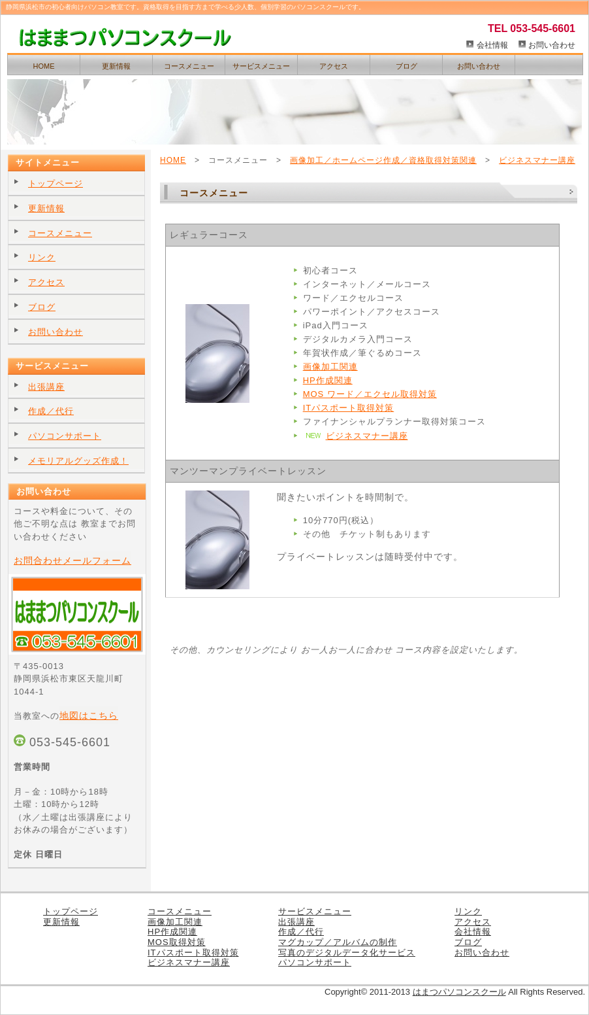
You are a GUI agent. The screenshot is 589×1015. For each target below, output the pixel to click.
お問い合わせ (551, 45)
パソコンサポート (64, 436)
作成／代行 (51, 411)
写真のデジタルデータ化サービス (346, 952)
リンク (42, 257)
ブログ (406, 66)
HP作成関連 (328, 380)
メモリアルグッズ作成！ (78, 461)
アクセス (333, 66)
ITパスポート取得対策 (348, 408)
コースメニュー (189, 66)
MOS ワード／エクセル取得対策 (370, 394)
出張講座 (46, 387)
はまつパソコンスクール (459, 992)
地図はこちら (88, 715)
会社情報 (492, 45)
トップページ (55, 183)
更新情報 (116, 66)
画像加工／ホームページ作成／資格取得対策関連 (383, 160)
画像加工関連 (330, 366)
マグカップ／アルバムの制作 (337, 942)
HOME (44, 66)
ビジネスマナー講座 (537, 160)
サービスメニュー (261, 66)
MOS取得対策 (177, 942)
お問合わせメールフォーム (72, 560)
